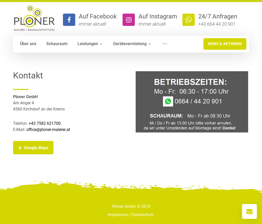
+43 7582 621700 (45, 123)
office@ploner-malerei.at (48, 129)
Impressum (118, 214)
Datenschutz (142, 214)
